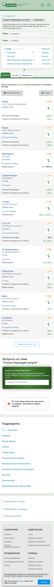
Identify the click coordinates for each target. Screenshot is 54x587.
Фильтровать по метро (14, 501)
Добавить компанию (35, 538)
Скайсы (5, 447)
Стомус (6, 201)
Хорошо (44, 582)
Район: (5, 40)
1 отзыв (4, 255)
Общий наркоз (8, 441)
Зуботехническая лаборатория (19, 60)
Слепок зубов (8, 452)
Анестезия (11, 53)
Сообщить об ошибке (35, 561)
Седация (6, 435)
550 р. (49, 193)
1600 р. (49, 116)
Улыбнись (7, 317)
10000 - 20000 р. (45, 215)
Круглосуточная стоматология (19, 64)
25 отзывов (6, 159)
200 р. (49, 284)
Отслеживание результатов (13, 561)
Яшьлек (7, 185)
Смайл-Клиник (9, 175)
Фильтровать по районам (15, 509)
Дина (4, 296)
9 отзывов (5, 229)
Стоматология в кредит (13, 458)
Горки (6, 281)
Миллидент (8, 154)
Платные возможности (12, 558)
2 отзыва (5, 181)
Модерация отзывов (35, 569)
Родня (5, 101)
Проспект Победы (11, 137)
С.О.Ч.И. (6, 223)
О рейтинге (8, 541)
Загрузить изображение (36, 541)
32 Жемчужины (10, 249)
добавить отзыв (7, 107)
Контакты (31, 558)
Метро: (5, 34)
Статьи (30, 534)
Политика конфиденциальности (11, 546)
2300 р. (49, 190)
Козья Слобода (10, 211)
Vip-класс (11, 56)
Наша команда (9, 538)
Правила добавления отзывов (38, 545)
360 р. (49, 331)
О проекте (7, 534)
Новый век (7, 271)
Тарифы (7, 565)
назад (15, 49)
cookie (20, 581)
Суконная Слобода (11, 233)
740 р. (49, 334)
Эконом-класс (8, 480)
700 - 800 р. (47, 241)
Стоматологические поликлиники (18, 469)
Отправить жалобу (34, 565)
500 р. (49, 119)
